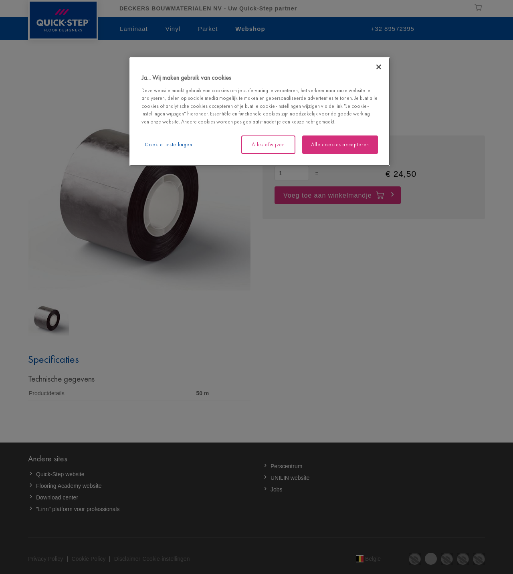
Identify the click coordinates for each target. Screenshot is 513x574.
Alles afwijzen (268, 144)
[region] (259, 111)
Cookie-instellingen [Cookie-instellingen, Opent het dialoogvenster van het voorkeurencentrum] (168, 144)
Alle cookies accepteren (340, 144)
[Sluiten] (379, 67)
